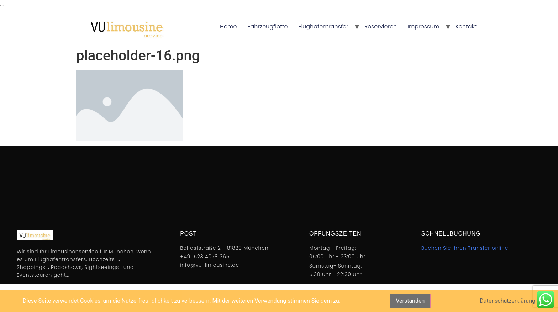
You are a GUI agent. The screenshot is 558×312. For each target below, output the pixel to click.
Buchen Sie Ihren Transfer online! (465, 248)
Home (228, 26)
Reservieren (380, 26)
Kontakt (466, 26)
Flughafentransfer (323, 26)
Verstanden (410, 300)
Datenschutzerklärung (507, 300)
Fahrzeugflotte (268, 26)
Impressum (423, 26)
